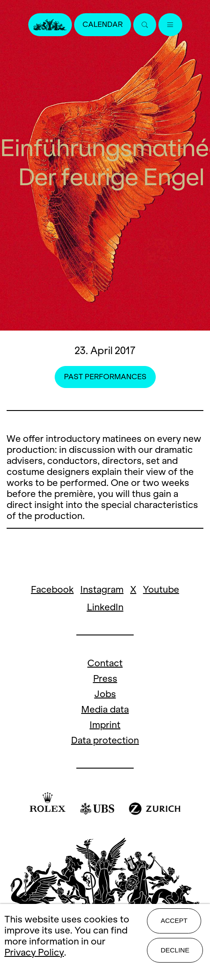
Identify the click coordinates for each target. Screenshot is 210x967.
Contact (105, 663)
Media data (105, 709)
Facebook (52, 589)
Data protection (105, 740)
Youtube (161, 589)
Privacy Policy (34, 952)
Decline (175, 950)
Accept (174, 920)
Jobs (105, 694)
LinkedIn (105, 607)
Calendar (102, 24)
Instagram (102, 589)
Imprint (105, 725)
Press (105, 678)
